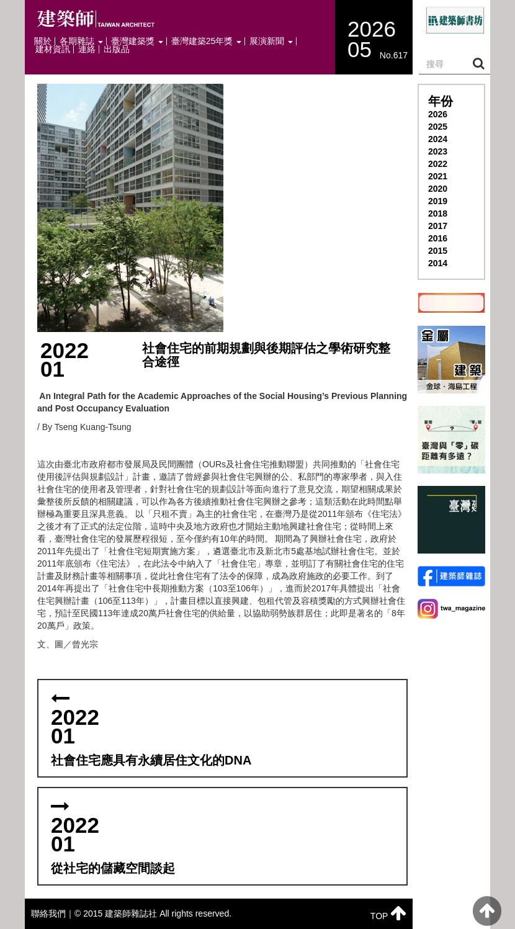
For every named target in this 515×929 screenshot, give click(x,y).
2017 (437, 226)
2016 (437, 238)
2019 (437, 201)
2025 (437, 127)
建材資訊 (52, 49)
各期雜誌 (81, 41)
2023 (437, 151)
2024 (437, 139)
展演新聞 (271, 41)
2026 (437, 114)
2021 (437, 176)
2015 (437, 251)
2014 (437, 263)
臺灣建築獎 (137, 41)
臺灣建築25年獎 (206, 41)
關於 (43, 41)
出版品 (117, 49)
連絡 (87, 49)
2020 (437, 189)
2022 (437, 164)
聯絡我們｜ (52, 913)
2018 (437, 213)
